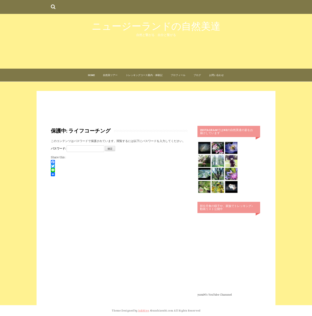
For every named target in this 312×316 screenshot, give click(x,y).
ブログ (197, 75)
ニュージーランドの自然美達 (156, 25)
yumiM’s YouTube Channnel (214, 294)
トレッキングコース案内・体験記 (144, 75)
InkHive (143, 310)
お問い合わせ (216, 75)
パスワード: (77, 148)
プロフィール (178, 75)
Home (91, 75)
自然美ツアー (110, 75)
